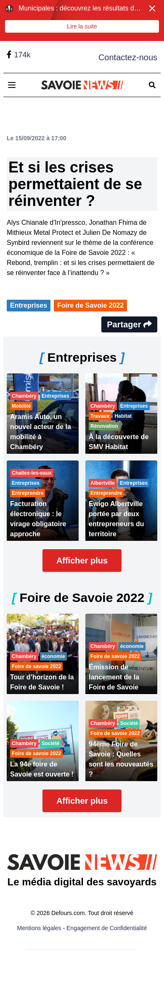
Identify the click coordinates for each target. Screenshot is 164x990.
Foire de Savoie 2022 (90, 305)
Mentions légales (39, 928)
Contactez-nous (127, 57)
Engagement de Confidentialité (106, 928)
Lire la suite (82, 26)
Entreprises (28, 305)
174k (22, 55)
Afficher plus (82, 560)
